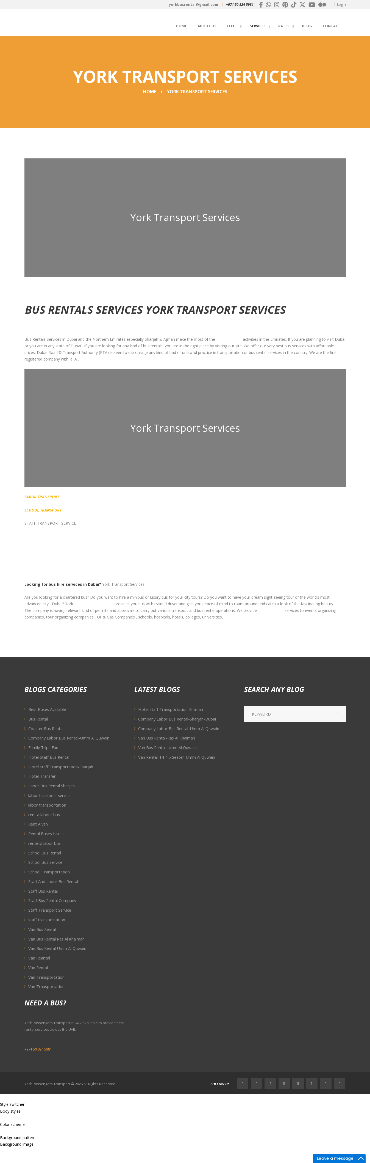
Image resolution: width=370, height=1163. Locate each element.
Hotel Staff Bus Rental (48, 757)
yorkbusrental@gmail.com (193, 4)
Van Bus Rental (42, 929)
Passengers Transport (93, 603)
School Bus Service (45, 862)
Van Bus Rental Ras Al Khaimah (56, 939)
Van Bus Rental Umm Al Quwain (57, 948)
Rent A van (38, 824)
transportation (229, 339)
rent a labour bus (44, 814)
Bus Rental (38, 719)
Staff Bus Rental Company (52, 900)
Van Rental (38, 967)
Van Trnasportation (46, 986)
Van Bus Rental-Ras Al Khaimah (166, 738)
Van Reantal (39, 958)
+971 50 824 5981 (240, 4)
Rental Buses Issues (46, 833)
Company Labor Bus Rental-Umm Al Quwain (68, 738)
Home (149, 92)
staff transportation (46, 919)
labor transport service (49, 795)
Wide (17, 1117)
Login (341, 4)
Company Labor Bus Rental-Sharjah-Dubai (177, 719)
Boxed (6, 1117)
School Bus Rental (44, 853)
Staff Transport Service (49, 910)
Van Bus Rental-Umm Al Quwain (167, 747)
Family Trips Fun (43, 747)
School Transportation (49, 872)
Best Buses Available (47, 709)
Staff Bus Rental (43, 891)
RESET (32, 1104)
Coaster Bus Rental (45, 728)
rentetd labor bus (44, 843)
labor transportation (47, 805)
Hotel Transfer (42, 776)
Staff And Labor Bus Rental (53, 881)
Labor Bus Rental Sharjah (51, 785)
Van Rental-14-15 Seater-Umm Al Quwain (176, 757)
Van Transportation (46, 977)
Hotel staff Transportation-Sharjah (60, 766)
